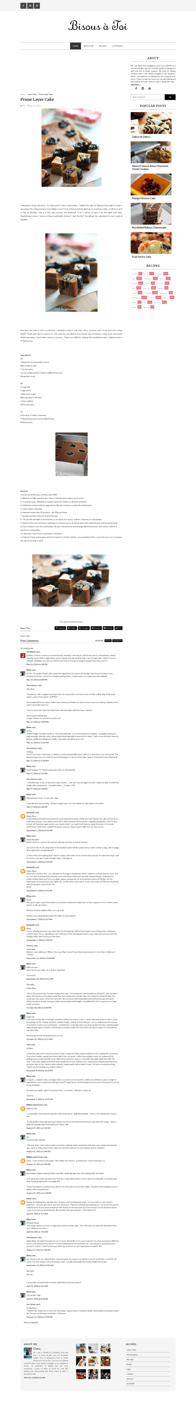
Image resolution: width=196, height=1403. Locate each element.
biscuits (134, 274)
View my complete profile (34, 1377)
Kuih (133, 288)
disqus (108, 641)
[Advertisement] (71, 74)
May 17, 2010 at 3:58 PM (37, 789)
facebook (117, 641)
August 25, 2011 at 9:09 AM (38, 1164)
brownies (159, 274)
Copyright (117, 46)
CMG (76, 337)
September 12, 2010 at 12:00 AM (41, 958)
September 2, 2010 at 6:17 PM (39, 919)
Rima (29, 670)
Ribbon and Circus (35, 1105)
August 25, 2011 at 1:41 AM (38, 1128)
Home (75, 46)
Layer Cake (146, 288)
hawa (29, 1198)
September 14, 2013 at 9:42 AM (40, 1265)
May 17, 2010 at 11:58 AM (38, 760)
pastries (166, 298)
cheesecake (148, 279)
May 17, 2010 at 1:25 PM (37, 773)
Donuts (147, 283)
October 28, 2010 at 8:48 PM (39, 1008)
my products (164, 293)
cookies (162, 279)
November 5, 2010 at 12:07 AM (40, 1099)
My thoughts (136, 298)
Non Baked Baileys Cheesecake (149, 227)
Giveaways (160, 283)
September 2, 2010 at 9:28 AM (39, 862)
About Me (89, 46)
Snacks (134, 307)
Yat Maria (31, 652)
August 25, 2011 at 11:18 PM (39, 1193)
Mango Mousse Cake (143, 198)
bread (146, 274)
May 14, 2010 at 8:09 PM (37, 680)
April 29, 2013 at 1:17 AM (37, 1214)
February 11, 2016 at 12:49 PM (39, 1317)
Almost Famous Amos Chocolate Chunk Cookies (150, 167)
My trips (151, 298)
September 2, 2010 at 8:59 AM (39, 830)
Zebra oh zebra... (141, 136)
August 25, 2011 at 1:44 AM (38, 1151)
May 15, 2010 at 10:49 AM (38, 722)
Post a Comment (31, 1322)
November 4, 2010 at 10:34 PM (40, 1070)
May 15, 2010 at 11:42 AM (38, 742)
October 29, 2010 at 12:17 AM (39, 1039)
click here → (136, 84)
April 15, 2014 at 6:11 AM (37, 1286)
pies (145, 302)
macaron (160, 288)
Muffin (134, 293)
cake (133, 279)
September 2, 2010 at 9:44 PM (39, 940)
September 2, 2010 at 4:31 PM (39, 890)
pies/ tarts (157, 302)
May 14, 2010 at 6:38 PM (37, 664)
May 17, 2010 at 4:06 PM (37, 807)
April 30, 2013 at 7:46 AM (37, 1232)
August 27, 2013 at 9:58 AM (38, 1250)
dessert (134, 283)
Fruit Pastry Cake (141, 256)
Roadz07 (30, 812)
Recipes (103, 46)
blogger (99, 641)
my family (148, 293)
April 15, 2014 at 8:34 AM (37, 1299)
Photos (134, 302)
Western (146, 307)
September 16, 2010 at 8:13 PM (40, 979)
